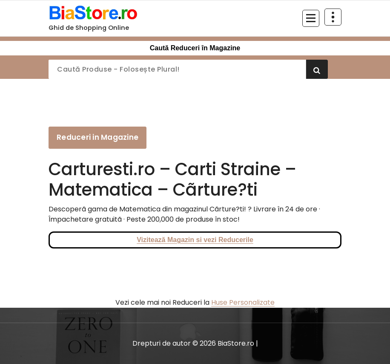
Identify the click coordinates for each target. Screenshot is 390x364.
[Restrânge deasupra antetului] (332, 17)
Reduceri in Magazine (97, 137)
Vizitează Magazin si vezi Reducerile (195, 239)
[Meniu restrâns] (310, 18)
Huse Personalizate (243, 302)
